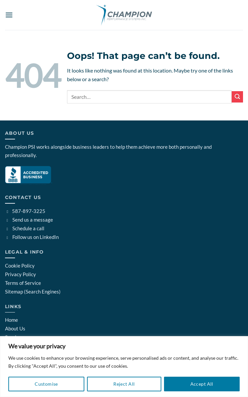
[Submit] (237, 96)
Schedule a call (24, 228)
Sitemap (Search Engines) (33, 292)
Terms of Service (23, 283)
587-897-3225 (25, 211)
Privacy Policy (20, 274)
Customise (46, 384)
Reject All (124, 384)
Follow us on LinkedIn (32, 237)
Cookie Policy (20, 266)
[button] (9, 15)
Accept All (201, 384)
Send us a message (29, 220)
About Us (15, 328)
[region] (124, 366)
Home (11, 320)
